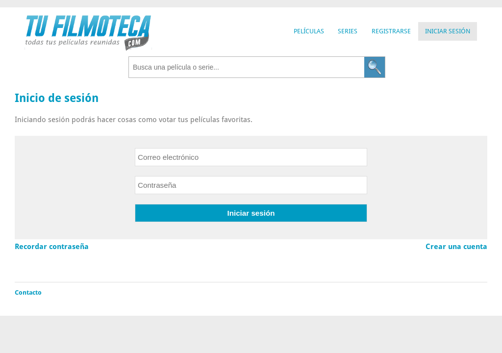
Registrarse (391, 31)
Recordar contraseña (52, 246)
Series (347, 31)
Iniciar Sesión (447, 31)
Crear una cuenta (456, 246)
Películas (309, 31)
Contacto (28, 292)
